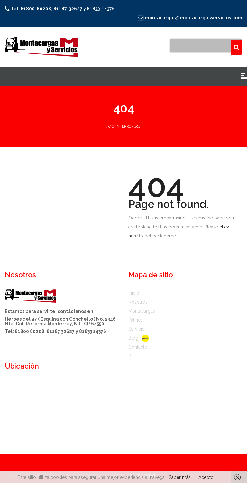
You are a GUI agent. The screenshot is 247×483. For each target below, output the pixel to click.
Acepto (206, 477)
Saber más (180, 477)
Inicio (109, 126)
